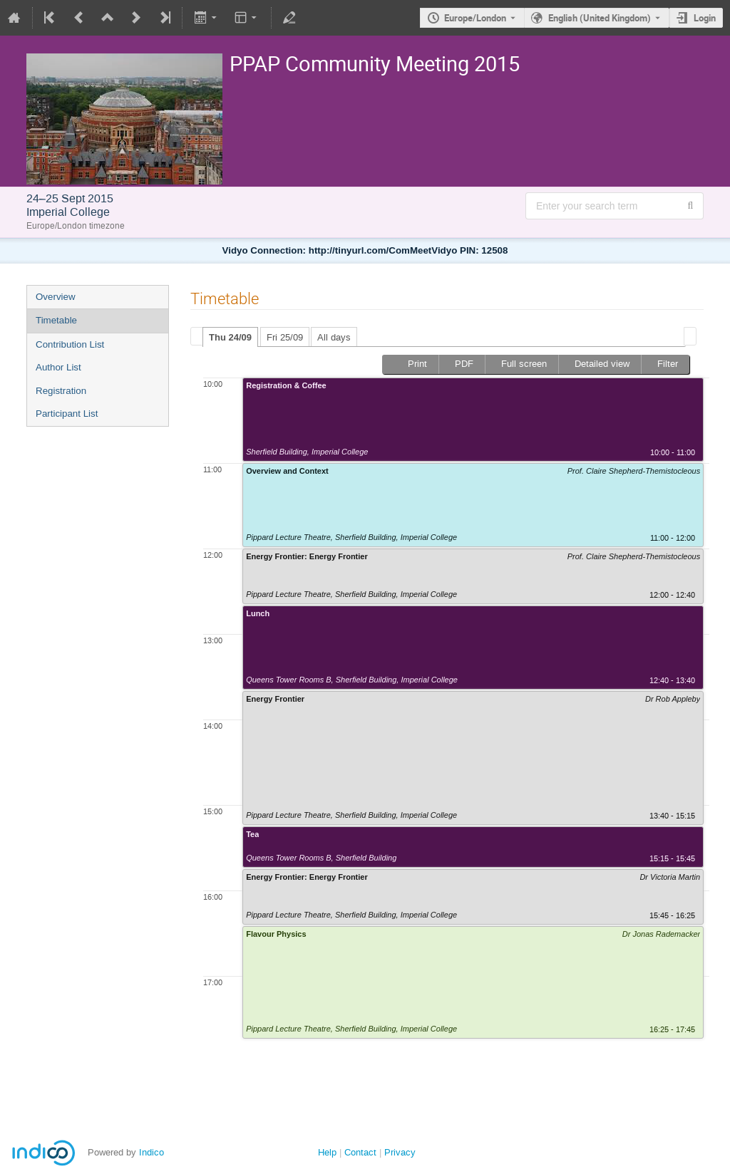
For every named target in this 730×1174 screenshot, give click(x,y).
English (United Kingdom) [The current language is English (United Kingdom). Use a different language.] (599, 17)
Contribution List (70, 344)
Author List (58, 367)
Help (327, 1152)
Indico (151, 1152)
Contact (360, 1152)
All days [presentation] (334, 337)
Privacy (400, 1152)
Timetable (56, 320)
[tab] (230, 337)
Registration (61, 390)
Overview (56, 296)
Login (705, 17)
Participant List (67, 413)
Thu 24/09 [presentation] (230, 337)
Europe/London (475, 17)
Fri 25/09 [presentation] (285, 337)
